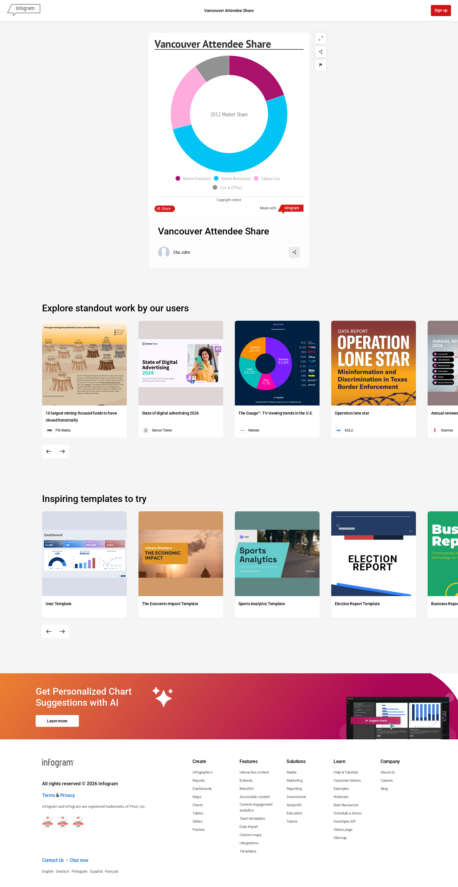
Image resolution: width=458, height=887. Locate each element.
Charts (197, 780)
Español (96, 846)
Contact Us (53, 835)
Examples (341, 763)
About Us (388, 747)
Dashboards (202, 763)
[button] (195, 178)
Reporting (294, 763)
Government (296, 771)
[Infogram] (23, 10)
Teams (292, 796)
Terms (48, 770)
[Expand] (320, 38)
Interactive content (254, 747)
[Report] (320, 65)
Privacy (67, 770)
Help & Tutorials (346, 747)
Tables (197, 788)
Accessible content (255, 771)
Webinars (341, 771)
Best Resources (346, 780)
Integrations (249, 818)
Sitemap (340, 812)
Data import (249, 801)
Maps (197, 771)
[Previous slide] (48, 451)
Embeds (246, 755)
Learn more (57, 708)
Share (166, 209)
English (47, 846)
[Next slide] (62, 451)
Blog (384, 763)
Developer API (345, 796)
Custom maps (251, 809)
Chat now (79, 835)
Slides (197, 796)
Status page (343, 804)
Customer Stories (347, 755)
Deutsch (62, 846)
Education (294, 788)
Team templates (252, 793)
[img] (256, 78)
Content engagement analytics (256, 782)
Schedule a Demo (348, 788)
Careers (387, 755)
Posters (198, 804)
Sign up (440, 10)
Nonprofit (294, 780)
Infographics (202, 747)
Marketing (294, 755)
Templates (248, 826)
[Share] (320, 51)
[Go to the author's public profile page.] (174, 252)
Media (291, 747)
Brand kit (246, 763)
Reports (198, 755)
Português (80, 846)
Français (112, 846)
